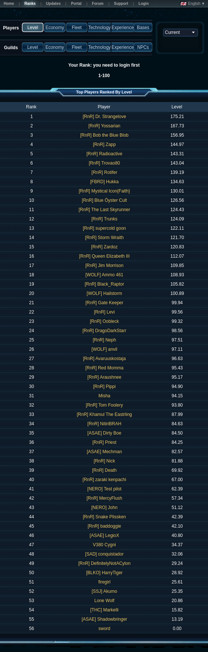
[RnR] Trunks (104, 219)
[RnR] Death (104, 470)
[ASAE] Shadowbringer (104, 619)
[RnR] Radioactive (105, 153)
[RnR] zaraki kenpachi (104, 479)
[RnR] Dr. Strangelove (104, 116)
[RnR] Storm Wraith (104, 237)
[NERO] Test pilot (104, 489)
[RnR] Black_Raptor (104, 284)
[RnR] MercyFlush (104, 498)
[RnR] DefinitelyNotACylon (104, 563)
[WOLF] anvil (104, 349)
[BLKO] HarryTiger (104, 572)
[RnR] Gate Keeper (104, 302)
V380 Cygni (104, 544)
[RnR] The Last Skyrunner (104, 209)
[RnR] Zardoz (104, 246)
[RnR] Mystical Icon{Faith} (104, 191)
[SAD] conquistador (104, 554)
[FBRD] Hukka (104, 181)
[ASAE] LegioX (104, 535)
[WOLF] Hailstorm (104, 293)
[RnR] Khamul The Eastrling (104, 414)
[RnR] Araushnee (104, 377)
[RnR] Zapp (104, 144)
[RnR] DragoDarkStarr (104, 330)
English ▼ (192, 3)
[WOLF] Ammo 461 (104, 274)
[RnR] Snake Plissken (104, 516)
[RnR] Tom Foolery (104, 405)
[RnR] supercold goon (104, 228)
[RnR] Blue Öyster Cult (104, 200)
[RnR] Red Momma (104, 367)
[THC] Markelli (104, 610)
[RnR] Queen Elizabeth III (104, 256)
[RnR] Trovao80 (104, 163)
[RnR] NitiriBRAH (104, 423)
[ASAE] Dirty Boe (104, 433)
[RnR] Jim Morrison (104, 265)
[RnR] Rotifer (104, 172)
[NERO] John (104, 507)
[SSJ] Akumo (104, 591)
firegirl (104, 582)
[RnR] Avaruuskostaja (104, 358)
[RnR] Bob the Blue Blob (104, 135)
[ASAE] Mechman (104, 451)
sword (104, 628)
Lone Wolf (104, 600)
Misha (104, 395)
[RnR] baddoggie (104, 526)
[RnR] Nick (104, 461)
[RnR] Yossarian (104, 125)
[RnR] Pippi (104, 386)
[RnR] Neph (104, 340)
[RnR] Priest (104, 442)
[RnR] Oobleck (104, 321)
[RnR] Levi (104, 312)
